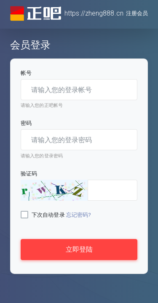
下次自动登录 (48, 215)
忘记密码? (78, 215)
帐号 (26, 73)
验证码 (29, 173)
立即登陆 (79, 249)
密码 (26, 123)
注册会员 (137, 13)
